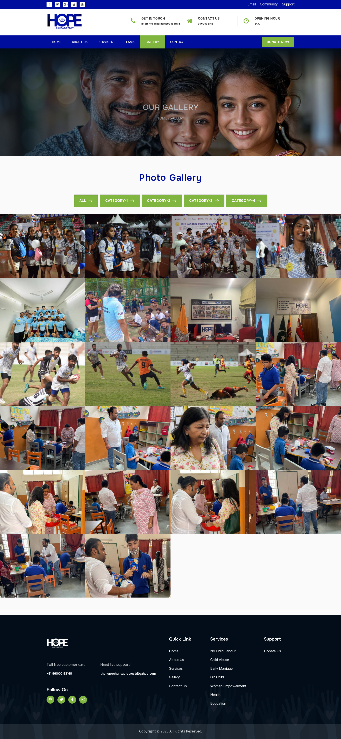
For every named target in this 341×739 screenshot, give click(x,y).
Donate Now (278, 42)
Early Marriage (221, 668)
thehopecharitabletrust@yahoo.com (128, 674)
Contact (177, 42)
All (82, 200)
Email (251, 4)
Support (288, 4)
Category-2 (158, 200)
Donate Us (272, 651)
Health (215, 695)
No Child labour (223, 651)
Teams (129, 42)
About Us (80, 42)
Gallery (152, 42)
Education (218, 704)
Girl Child (217, 677)
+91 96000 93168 (59, 674)
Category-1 (116, 200)
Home (56, 42)
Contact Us (178, 686)
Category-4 (243, 200)
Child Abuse (219, 660)
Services (106, 42)
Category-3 (201, 200)
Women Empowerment (228, 686)
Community (269, 4)
